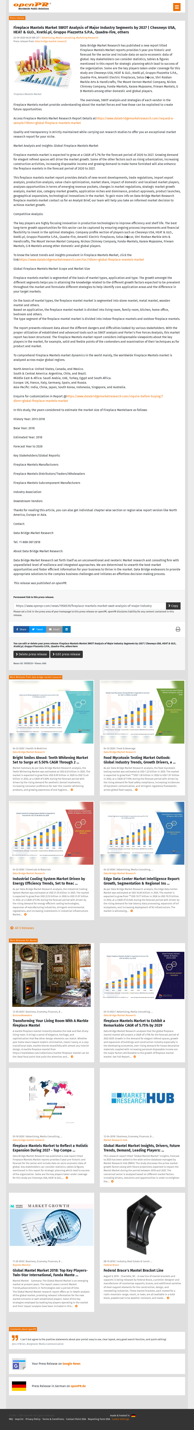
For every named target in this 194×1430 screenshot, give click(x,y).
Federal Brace (111, 1265)
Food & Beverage (126, 748)
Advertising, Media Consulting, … (135, 869)
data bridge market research (51, 41)
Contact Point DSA (76, 1419)
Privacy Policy (33, 1419)
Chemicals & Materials (38, 869)
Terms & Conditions (53, 1419)
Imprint (19, 1419)
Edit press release (66, 654)
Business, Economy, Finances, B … (44, 1011)
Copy (173, 606)
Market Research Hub (115, 1140)
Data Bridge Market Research (29, 752)
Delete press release (31, 654)
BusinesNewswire (22, 1015)
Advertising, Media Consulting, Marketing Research (70, 37)
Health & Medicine (36, 748)
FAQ (11, 1419)
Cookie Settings (120, 1419)
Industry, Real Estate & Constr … (134, 1261)
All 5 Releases (21, 928)
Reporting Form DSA (99, 1419)
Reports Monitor (22, 1265)
